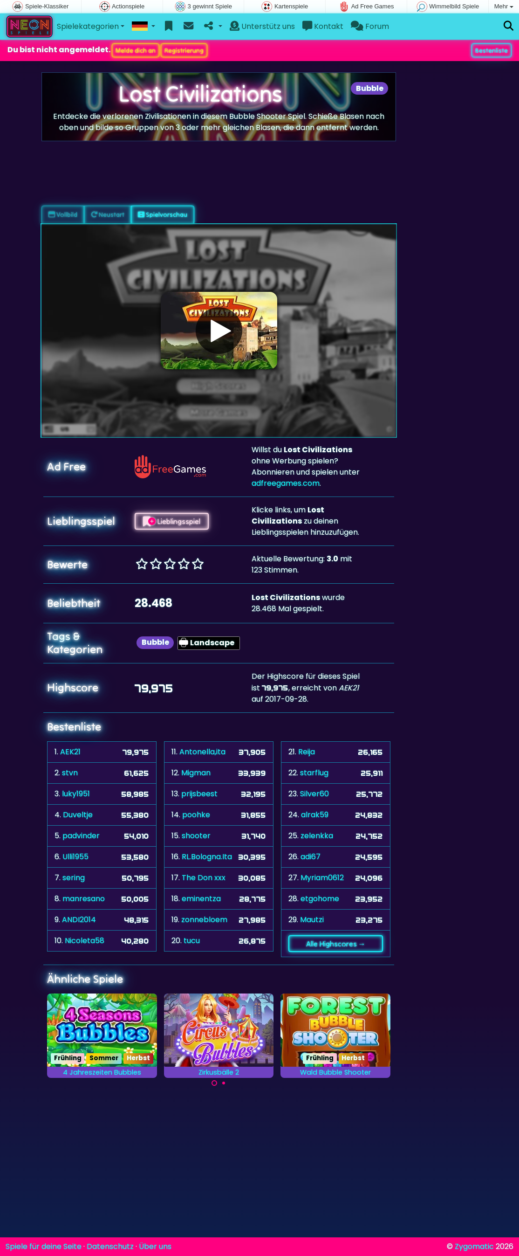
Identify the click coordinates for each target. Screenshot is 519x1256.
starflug (314, 772)
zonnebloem (204, 919)
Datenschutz (110, 1246)
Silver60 (314, 793)
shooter (196, 835)
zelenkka (316, 835)
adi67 (310, 856)
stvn (70, 772)
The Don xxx (203, 877)
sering (73, 877)
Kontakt (322, 26)
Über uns (155, 1246)
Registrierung (184, 50)
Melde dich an (136, 50)
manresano (83, 898)
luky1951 (76, 793)
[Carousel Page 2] (223, 1083)
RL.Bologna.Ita (207, 856)
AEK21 (70, 751)
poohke (196, 814)
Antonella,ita (202, 751)
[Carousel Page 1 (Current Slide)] (214, 1083)
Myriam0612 (322, 877)
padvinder (81, 835)
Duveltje (78, 814)
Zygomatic (474, 1246)
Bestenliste (491, 50)
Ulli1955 (75, 856)
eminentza (201, 898)
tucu (192, 940)
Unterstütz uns (262, 26)
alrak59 (314, 814)
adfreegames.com (286, 483)
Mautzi (312, 919)
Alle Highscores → (336, 943)
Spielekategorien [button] (88, 26)
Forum (370, 26)
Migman (196, 772)
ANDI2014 (79, 919)
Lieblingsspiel (171, 521)
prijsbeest (199, 793)
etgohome (319, 898)
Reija (306, 751)
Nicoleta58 (84, 940)
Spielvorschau (162, 214)
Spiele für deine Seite (44, 1246)
